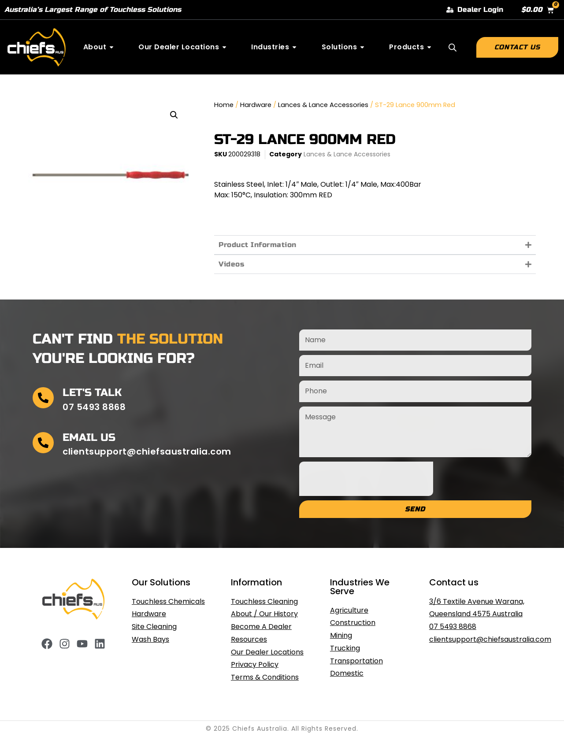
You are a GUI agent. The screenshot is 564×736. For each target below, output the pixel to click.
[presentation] (366, 479)
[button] (174, 115)
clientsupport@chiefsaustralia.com (490, 639)
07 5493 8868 (452, 626)
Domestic (347, 673)
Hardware (255, 104)
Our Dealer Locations (267, 652)
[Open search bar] (452, 48)
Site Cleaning (154, 626)
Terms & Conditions (265, 677)
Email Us (89, 437)
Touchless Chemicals (168, 601)
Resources (249, 639)
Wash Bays (150, 639)
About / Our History (264, 614)
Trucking (345, 648)
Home (224, 104)
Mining (341, 635)
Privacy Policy (254, 664)
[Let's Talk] (43, 397)
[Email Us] (43, 442)
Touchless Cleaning (264, 601)
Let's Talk (92, 392)
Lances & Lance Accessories (323, 104)
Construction (352, 623)
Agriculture (349, 610)
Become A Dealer (261, 626)
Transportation (356, 661)
